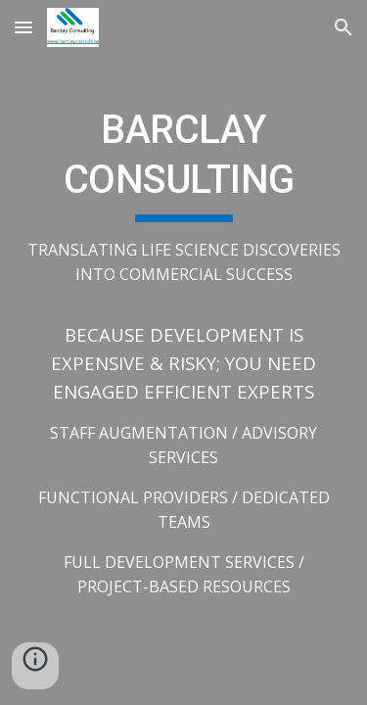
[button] (23, 27)
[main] (184, 352)
